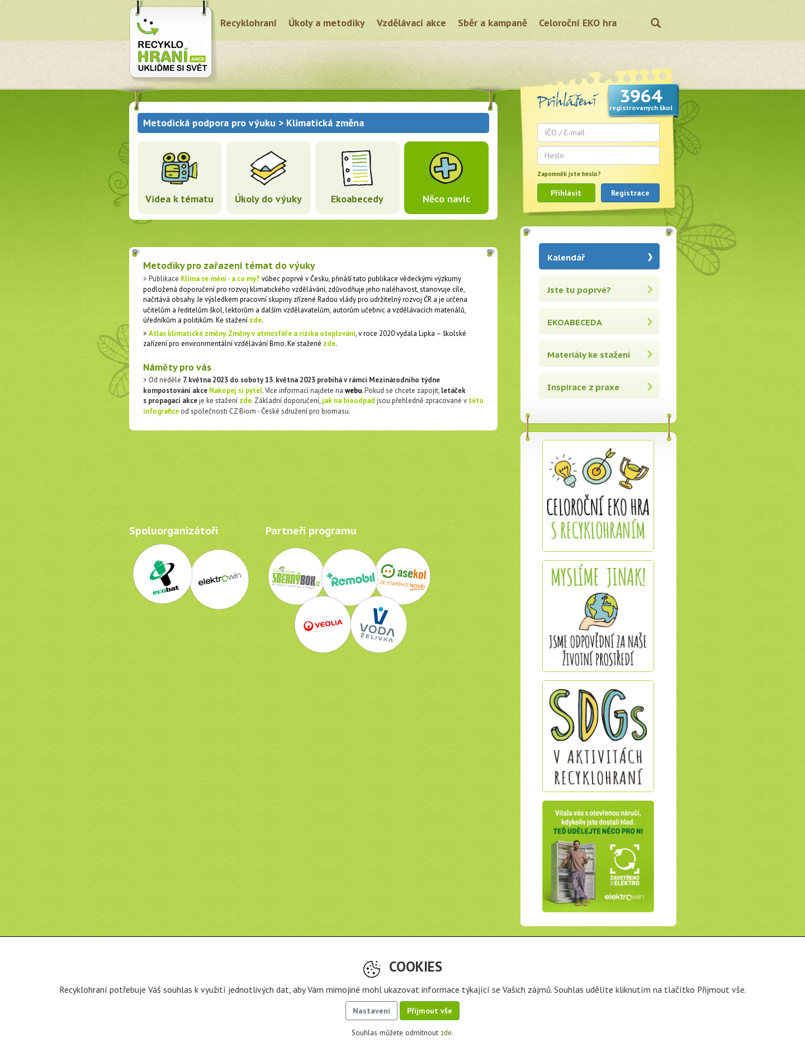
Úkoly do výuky (268, 198)
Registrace (630, 193)
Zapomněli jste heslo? (569, 174)
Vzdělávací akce (411, 22)
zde (255, 320)
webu (353, 390)
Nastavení (371, 1011)
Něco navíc (446, 198)
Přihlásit (566, 193)
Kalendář (566, 257)
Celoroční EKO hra (578, 22)
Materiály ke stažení (589, 354)
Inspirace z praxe (583, 387)
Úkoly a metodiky (326, 22)
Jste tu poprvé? (579, 290)
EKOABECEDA (574, 322)
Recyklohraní (248, 22)
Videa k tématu (179, 198)
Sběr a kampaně (492, 22)
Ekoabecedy (357, 198)
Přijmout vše (429, 1011)
